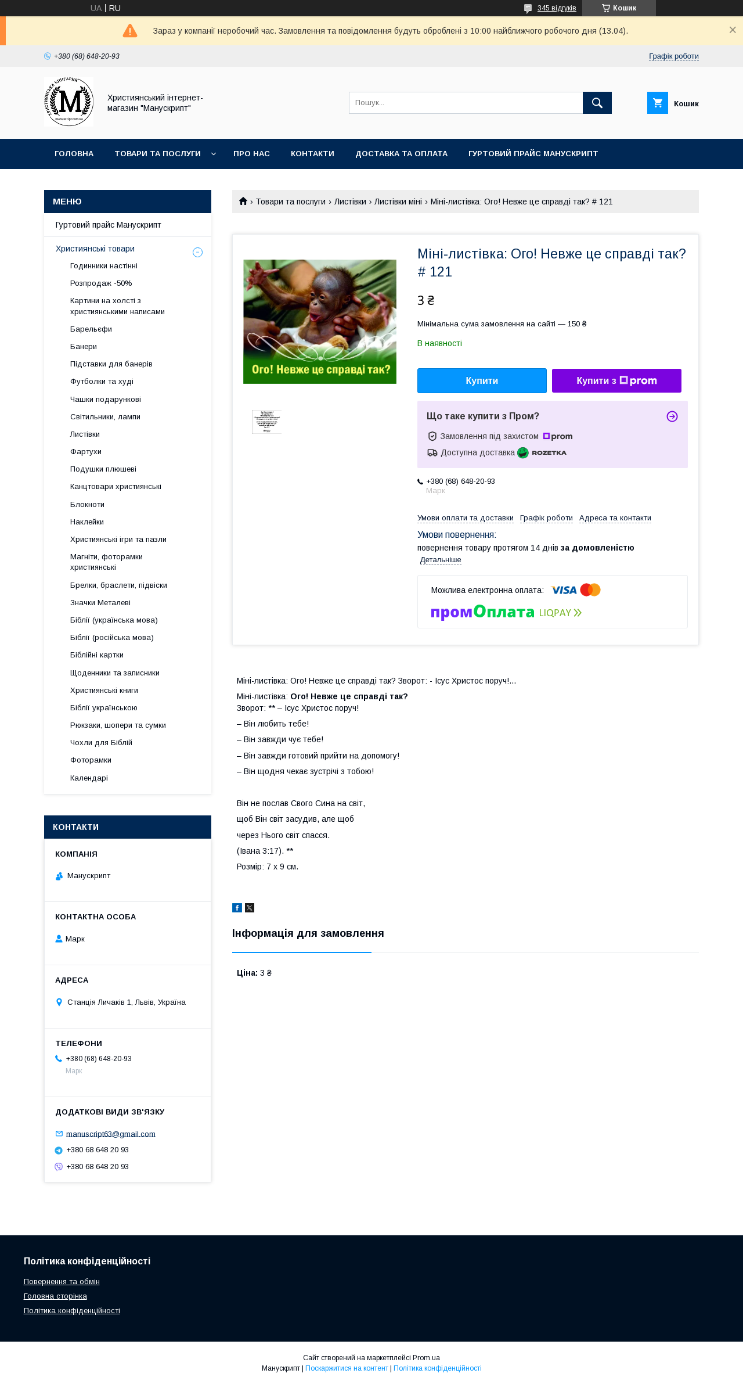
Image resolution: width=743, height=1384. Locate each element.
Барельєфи (91, 329)
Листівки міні (398, 201)
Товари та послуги (157, 153)
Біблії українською (104, 707)
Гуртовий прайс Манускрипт (533, 153)
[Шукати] (597, 103)
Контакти (312, 153)
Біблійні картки (97, 654)
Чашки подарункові (105, 399)
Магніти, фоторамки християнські (106, 561)
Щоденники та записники (115, 672)
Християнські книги (104, 690)
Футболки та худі (102, 381)
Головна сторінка (55, 1296)
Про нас (251, 153)
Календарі (89, 778)
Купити (482, 381)
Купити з (616, 381)
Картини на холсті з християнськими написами (117, 305)
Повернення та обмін (62, 1281)
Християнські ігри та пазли (118, 539)
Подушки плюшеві (103, 469)
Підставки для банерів (111, 364)
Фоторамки (90, 760)
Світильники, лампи (105, 416)
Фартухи (86, 451)
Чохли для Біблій (101, 742)
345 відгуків (557, 8)
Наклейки (87, 521)
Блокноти (87, 504)
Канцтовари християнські (115, 486)
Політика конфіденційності (72, 1310)
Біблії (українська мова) (114, 620)
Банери (83, 346)
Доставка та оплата (401, 153)
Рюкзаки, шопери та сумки (118, 725)
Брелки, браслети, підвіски (118, 585)
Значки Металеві (100, 602)
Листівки (350, 201)
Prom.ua (426, 1358)
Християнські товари (95, 248)
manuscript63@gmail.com (111, 1133)
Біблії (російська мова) (112, 637)
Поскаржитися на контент (346, 1368)
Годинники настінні (104, 265)
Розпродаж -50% (101, 283)
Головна (74, 153)
